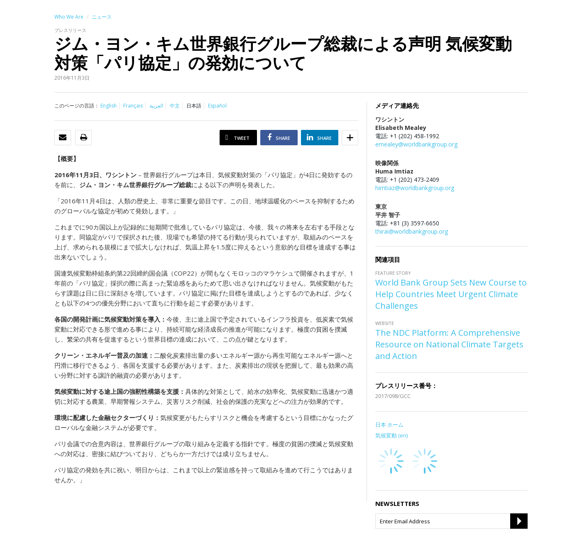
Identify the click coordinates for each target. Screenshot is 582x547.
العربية (156, 105)
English (108, 105)
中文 (175, 105)
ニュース (102, 16)
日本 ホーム (389, 424)
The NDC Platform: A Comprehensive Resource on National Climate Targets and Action (449, 344)
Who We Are (68, 16)
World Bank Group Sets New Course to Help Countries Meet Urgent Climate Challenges (451, 294)
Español (217, 105)
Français (133, 105)
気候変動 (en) (391, 435)
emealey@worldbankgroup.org (416, 144)
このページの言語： (76, 105)
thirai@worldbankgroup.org (411, 231)
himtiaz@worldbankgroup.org (414, 188)
